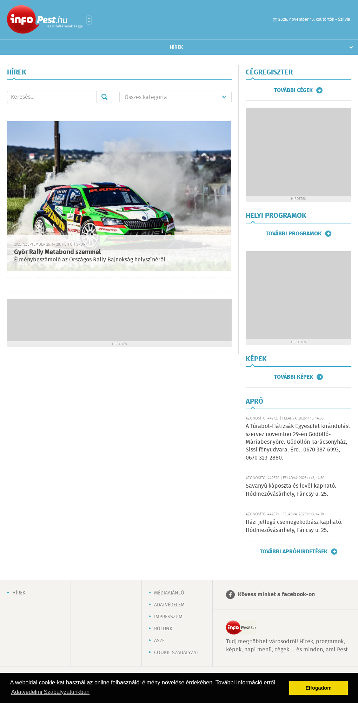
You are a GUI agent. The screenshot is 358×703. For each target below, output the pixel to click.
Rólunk (163, 629)
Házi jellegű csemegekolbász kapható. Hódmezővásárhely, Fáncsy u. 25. (294, 526)
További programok (293, 233)
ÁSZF (159, 641)
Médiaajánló (169, 593)
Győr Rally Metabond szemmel (57, 252)
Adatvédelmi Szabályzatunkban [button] (50, 692)
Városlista (89, 20)
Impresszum (168, 617)
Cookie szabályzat (176, 653)
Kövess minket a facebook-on (276, 594)
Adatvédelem (169, 605)
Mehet (104, 97)
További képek (293, 377)
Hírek (176, 47)
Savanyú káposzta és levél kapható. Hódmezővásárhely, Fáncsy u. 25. (291, 490)
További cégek (293, 90)
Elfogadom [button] (319, 688)
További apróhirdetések (293, 551)
